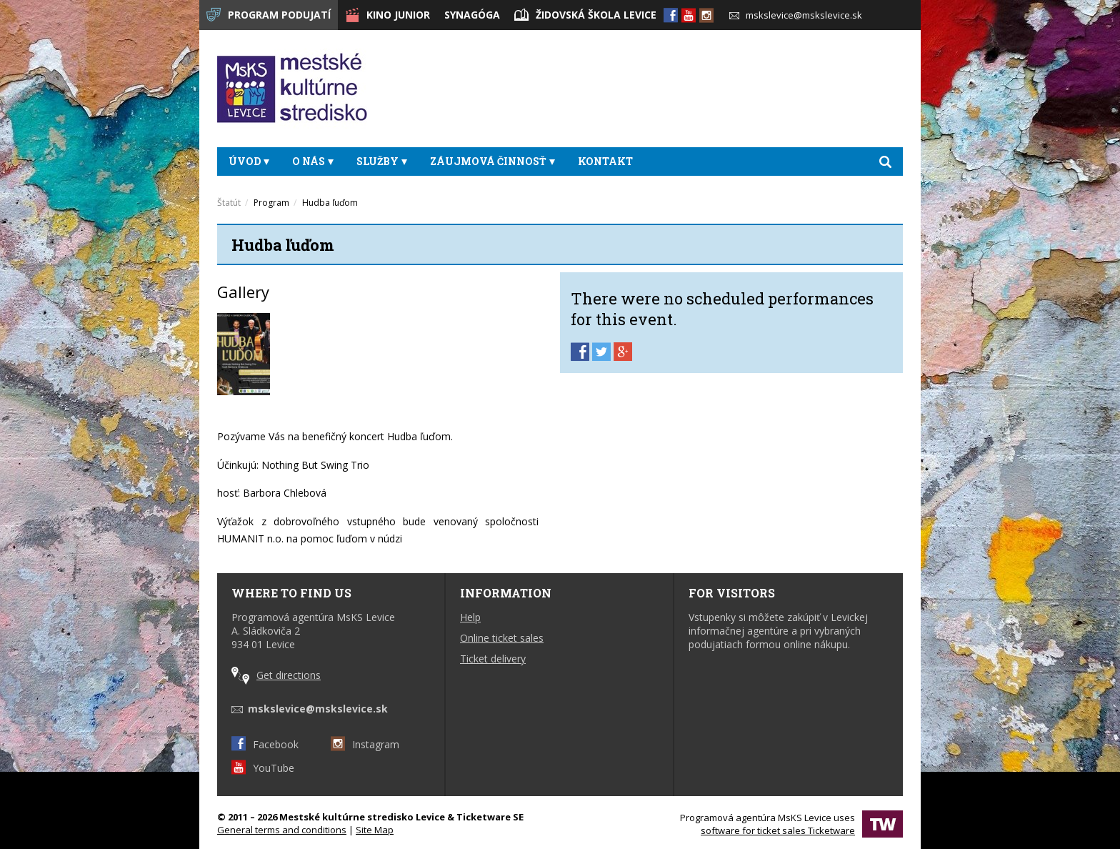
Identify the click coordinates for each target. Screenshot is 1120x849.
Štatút (229, 203)
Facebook (265, 744)
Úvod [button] (249, 161)
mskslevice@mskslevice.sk (795, 15)
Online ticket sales (502, 638)
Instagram (365, 744)
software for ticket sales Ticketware (778, 830)
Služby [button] (381, 161)
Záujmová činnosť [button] (492, 161)
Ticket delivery (493, 658)
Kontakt (605, 161)
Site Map (375, 829)
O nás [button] (313, 161)
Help (470, 617)
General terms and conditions (281, 829)
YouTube (262, 768)
